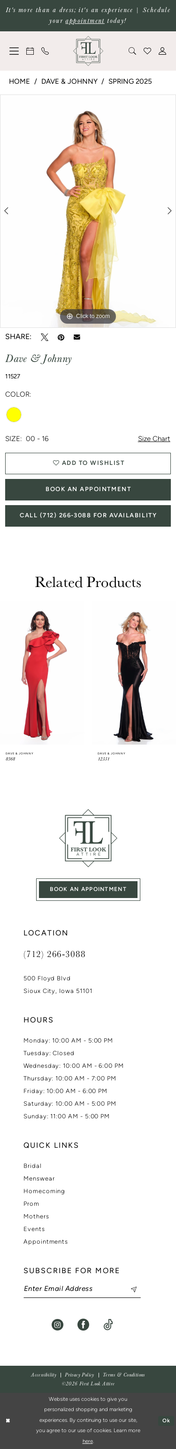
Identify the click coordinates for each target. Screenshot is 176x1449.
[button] (14, 51)
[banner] (88, 51)
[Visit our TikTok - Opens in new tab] (108, 1325)
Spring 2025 (130, 82)
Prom (31, 1204)
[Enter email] (82, 1289)
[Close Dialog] (8, 1421)
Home (19, 82)
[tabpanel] (88, 211)
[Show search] (132, 51)
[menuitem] (14, 51)
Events (34, 1229)
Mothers (36, 1217)
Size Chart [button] (154, 439)
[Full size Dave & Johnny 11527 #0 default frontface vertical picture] (88, 211)
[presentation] (42, 673)
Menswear (38, 1179)
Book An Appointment (88, 489)
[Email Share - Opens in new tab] (77, 337)
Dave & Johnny (69, 82)
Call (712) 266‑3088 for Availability (88, 516)
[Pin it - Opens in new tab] (61, 337)
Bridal (32, 1166)
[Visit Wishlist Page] (147, 51)
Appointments (45, 1242)
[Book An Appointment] (30, 51)
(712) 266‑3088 (54, 953)
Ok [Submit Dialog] (166, 1420)
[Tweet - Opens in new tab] (44, 337)
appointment (84, 21)
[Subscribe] (129, 1289)
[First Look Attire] (88, 838)
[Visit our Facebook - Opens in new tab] (83, 1325)
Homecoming (44, 1191)
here (88, 1441)
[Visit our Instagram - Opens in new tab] (57, 1325)
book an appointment (88, 889)
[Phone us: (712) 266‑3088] (45, 51)
